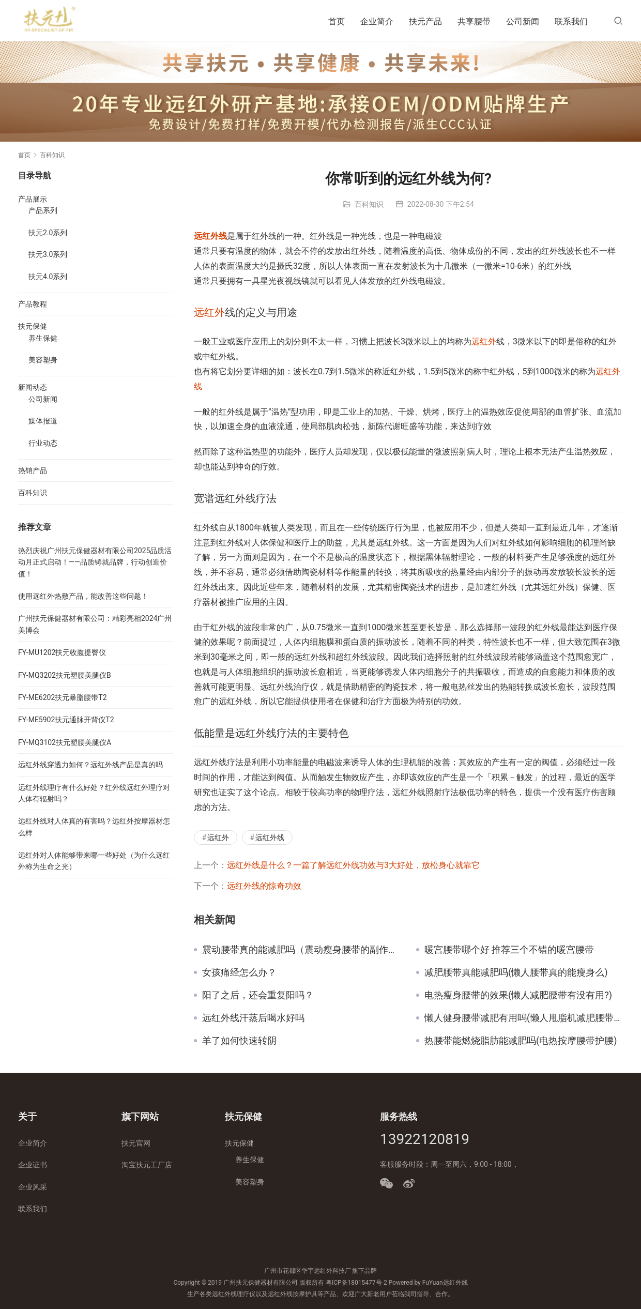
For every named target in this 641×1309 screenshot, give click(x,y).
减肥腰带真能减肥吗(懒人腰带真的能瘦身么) (515, 972)
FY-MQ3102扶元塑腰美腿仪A (64, 742)
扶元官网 (135, 1143)
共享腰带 (474, 21)
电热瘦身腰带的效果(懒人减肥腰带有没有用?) (518, 995)
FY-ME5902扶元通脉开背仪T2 (66, 720)
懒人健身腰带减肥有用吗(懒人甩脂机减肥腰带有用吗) (523, 1018)
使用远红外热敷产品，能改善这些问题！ (83, 596)
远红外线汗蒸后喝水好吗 (253, 1018)
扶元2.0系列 (47, 233)
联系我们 (571, 21)
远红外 (209, 312)
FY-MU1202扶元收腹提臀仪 (62, 652)
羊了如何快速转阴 (239, 1041)
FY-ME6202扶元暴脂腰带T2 (62, 697)
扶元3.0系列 (47, 254)
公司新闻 (522, 21)
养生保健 (42, 338)
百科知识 (369, 204)
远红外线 (210, 236)
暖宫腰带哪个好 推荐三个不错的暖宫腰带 (509, 950)
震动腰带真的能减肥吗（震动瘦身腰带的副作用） (301, 950)
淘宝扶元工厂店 (146, 1165)
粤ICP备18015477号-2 (356, 1282)
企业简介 (376, 21)
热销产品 (32, 470)
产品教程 (32, 304)
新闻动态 (32, 387)
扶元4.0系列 (47, 276)
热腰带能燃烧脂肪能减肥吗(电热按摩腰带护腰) (520, 1041)
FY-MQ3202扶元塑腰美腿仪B (64, 675)
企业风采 (32, 1187)
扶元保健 (32, 326)
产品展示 (32, 199)
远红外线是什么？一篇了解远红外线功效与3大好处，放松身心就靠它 (353, 865)
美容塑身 (42, 360)
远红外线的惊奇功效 (264, 886)
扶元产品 (425, 21)
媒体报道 (42, 421)
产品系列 (42, 210)
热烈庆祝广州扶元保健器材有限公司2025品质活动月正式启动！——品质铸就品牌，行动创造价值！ (95, 562)
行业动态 (42, 443)
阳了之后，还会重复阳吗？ (258, 995)
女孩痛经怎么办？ (239, 972)
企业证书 (32, 1165)
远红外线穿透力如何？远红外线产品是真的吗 (90, 764)
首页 (336, 21)
